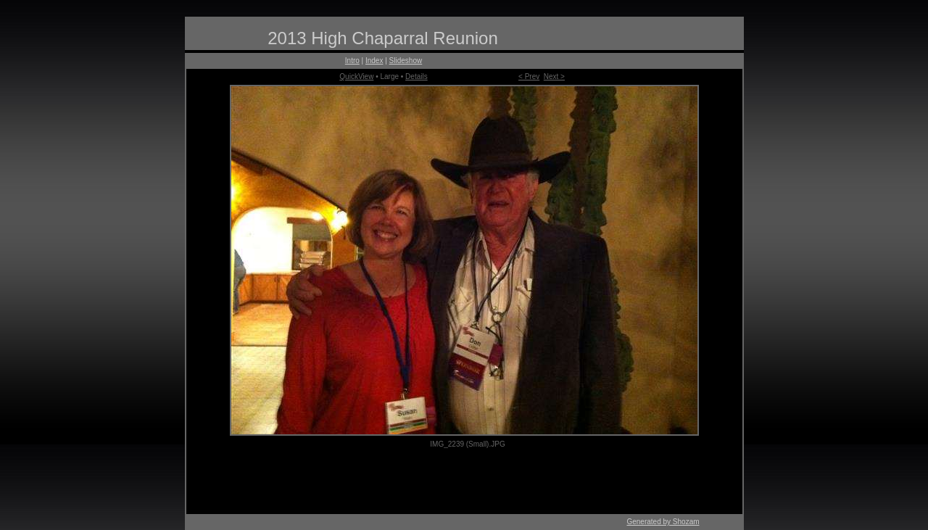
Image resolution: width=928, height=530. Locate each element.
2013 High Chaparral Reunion (383, 38)
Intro (352, 61)
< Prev (528, 76)
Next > (554, 76)
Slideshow (406, 61)
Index (374, 61)
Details (416, 76)
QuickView (356, 76)
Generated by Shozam (662, 522)
